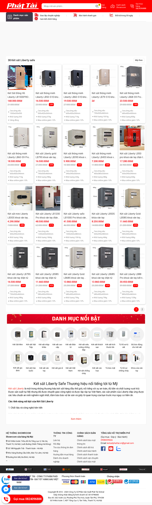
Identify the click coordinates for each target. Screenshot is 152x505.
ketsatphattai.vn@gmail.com (120, 443)
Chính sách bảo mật (86, 461)
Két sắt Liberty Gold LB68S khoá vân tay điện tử (74, 276)
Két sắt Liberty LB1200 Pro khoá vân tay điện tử (48, 216)
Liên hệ (56, 440)
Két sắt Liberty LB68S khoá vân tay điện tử (103, 276)
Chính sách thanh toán (87, 454)
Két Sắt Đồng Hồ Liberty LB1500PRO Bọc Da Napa (18, 95)
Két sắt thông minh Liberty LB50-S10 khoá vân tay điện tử (48, 95)
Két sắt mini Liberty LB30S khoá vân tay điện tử (18, 216)
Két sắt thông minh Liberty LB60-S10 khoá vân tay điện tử (76, 95)
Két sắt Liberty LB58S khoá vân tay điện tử (47, 276)
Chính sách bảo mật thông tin (86, 442)
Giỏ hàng (101, 6)
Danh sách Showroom (118, 6)
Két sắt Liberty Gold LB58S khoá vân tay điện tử (130, 216)
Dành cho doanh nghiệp (60, 460)
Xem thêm (76, 419)
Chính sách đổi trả (85, 447)
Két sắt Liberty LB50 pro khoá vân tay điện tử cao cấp (132, 155)
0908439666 (107, 440)
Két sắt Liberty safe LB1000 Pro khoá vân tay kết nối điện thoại (75, 216)
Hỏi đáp (56, 444)
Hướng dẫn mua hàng (63, 454)
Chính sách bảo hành (86, 451)
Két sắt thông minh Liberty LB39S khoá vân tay (76, 155)
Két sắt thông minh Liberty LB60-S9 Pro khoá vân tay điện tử (18, 155)
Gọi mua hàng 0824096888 (138, 6)
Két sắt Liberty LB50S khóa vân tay (103, 215)
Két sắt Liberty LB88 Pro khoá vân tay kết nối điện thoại (132, 276)
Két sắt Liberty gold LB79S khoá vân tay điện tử (46, 155)
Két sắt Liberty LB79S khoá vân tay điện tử (19, 276)
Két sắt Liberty (16, 388)
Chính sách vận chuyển (87, 458)
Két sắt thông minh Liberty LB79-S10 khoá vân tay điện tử (104, 95)
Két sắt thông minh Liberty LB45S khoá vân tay (104, 155)
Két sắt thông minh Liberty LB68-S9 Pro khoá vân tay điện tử (130, 95)
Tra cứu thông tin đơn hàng (63, 449)
